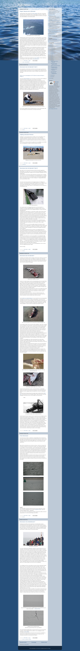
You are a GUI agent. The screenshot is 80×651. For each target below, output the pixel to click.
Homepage (33, 642)
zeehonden (24, 164)
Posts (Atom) (27, 644)
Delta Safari (24, 5)
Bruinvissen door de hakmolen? (27, 255)
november (52, 49)
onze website (26, 631)
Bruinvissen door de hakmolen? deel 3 (28, 67)
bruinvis (23, 129)
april (52, 58)
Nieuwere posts (23, 642)
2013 (51, 45)
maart (52, 60)
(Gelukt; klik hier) (37, 608)
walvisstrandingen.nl (27, 78)
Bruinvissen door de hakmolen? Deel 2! (29, 168)
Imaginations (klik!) (38, 509)
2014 (51, 44)
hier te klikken (37, 57)
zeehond (29, 639)
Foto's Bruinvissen (24, 435)
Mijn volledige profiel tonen (53, 108)
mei (51, 57)
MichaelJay (39, 648)
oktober (52, 50)
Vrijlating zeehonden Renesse (26, 134)
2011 (51, 78)
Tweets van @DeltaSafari (53, 39)
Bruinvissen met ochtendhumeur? (27, 521)
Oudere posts (44, 642)
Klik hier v (21, 75)
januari (52, 76)
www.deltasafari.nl (52, 14)
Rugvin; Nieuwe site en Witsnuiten (27, 11)
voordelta (26, 639)
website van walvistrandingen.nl (27, 298)
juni (51, 56)
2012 (51, 46)
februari (52, 75)
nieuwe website (34, 13)
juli (51, 54)
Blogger (49, 648)
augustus (52, 53)
